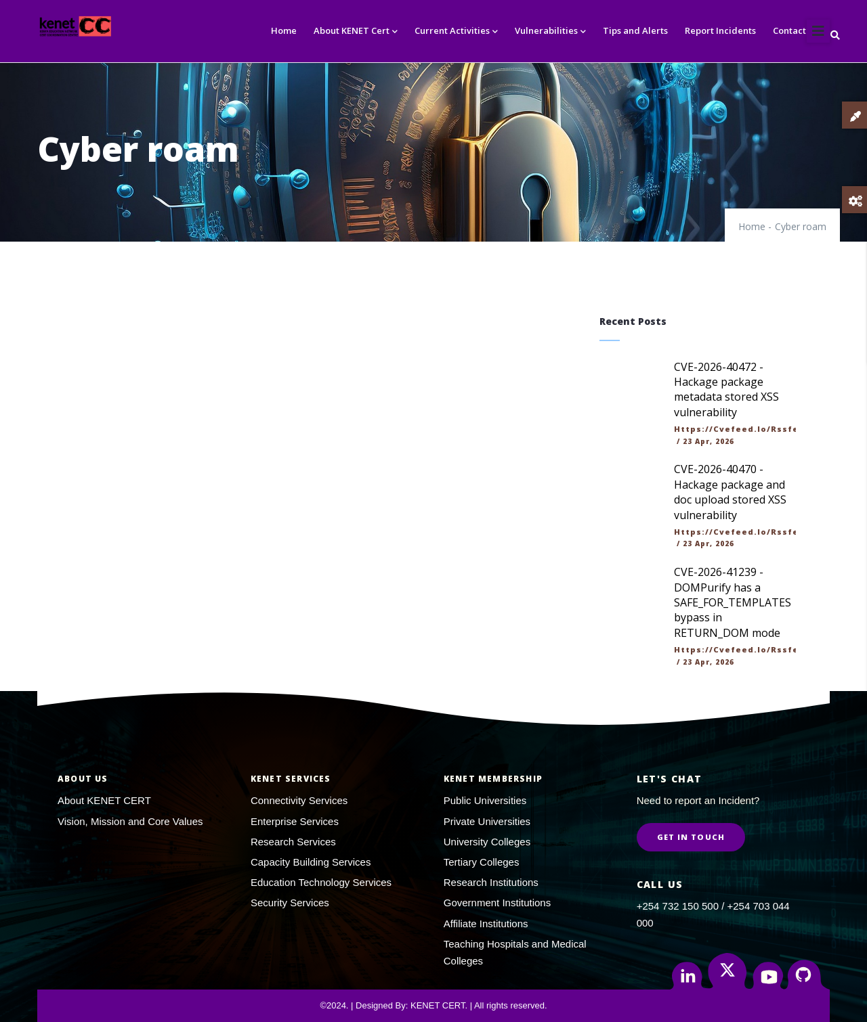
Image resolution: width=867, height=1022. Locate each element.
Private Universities (487, 821)
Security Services (290, 902)
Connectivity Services (299, 800)
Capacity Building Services (311, 862)
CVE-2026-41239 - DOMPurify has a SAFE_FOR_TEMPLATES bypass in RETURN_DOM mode (732, 602)
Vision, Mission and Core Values (130, 821)
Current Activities (456, 31)
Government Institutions (497, 902)
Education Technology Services (321, 882)
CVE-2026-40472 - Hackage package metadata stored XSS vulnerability (726, 389)
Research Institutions (491, 882)
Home (284, 30)
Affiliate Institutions (486, 923)
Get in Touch (691, 837)
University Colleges (487, 841)
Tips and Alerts (635, 30)
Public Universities (485, 800)
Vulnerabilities (550, 31)
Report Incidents (720, 30)
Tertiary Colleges (482, 862)
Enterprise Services (295, 821)
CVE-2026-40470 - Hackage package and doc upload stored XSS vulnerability (730, 492)
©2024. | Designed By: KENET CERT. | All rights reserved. (433, 1005)
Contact (789, 30)
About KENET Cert (356, 31)
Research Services (293, 841)
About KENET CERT (104, 800)
